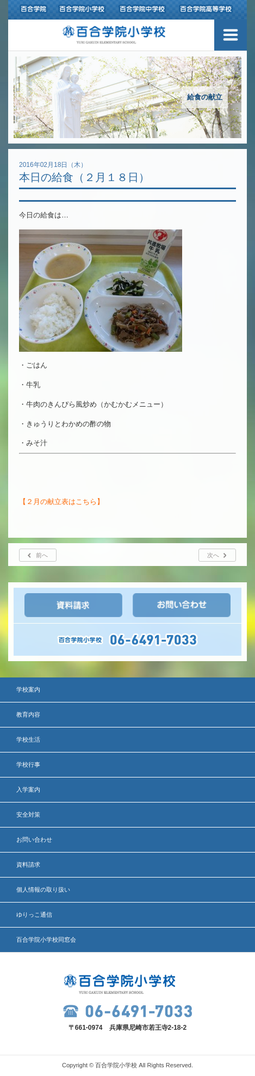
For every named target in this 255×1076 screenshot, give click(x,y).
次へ (213, 555)
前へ (42, 555)
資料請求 (28, 864)
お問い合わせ (34, 839)
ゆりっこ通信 (34, 914)
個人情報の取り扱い (43, 889)
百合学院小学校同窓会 (46, 939)
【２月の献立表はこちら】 (61, 501)
